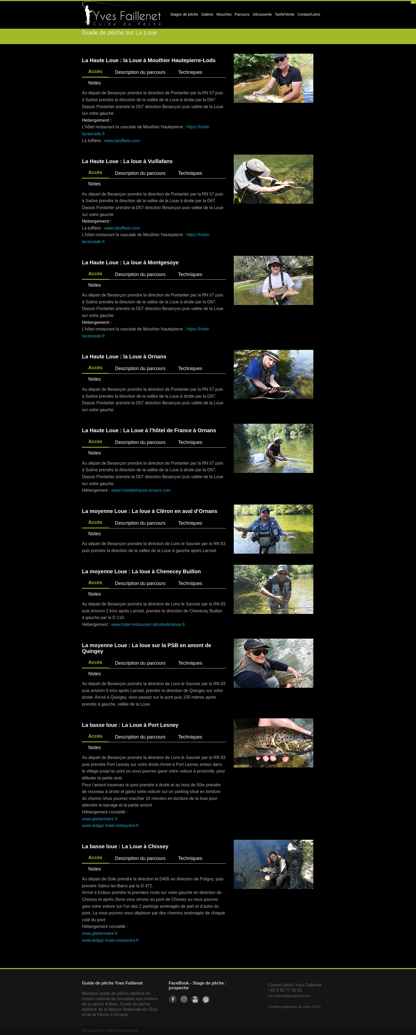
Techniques (190, 72)
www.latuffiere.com (122, 140)
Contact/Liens (308, 16)
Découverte (261, 16)
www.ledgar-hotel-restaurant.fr (110, 825)
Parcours (241, 16)
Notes (94, 83)
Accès (95, 71)
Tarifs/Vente (284, 14)
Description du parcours (140, 72)
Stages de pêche (183, 16)
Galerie (206, 16)
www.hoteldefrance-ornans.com (141, 490)
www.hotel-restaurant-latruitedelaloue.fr (148, 624)
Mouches (224, 14)
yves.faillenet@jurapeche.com (289, 996)
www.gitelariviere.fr (100, 819)
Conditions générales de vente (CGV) (294, 1007)
